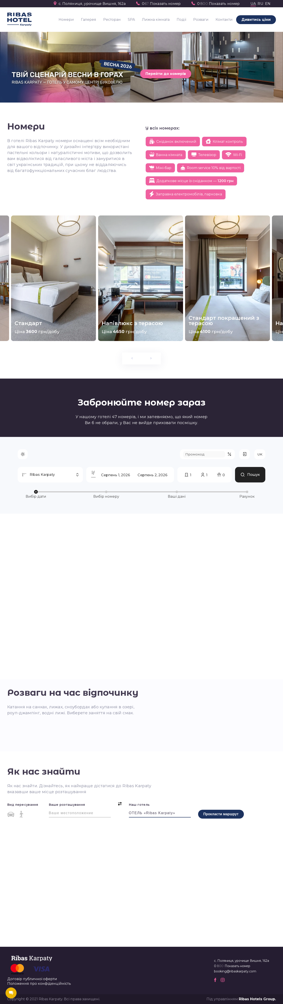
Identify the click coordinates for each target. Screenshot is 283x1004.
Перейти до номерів (165, 74)
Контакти (224, 19)
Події (181, 19)
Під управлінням (241, 999)
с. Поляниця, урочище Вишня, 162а (92, 4)
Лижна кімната (156, 19)
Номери (66, 19)
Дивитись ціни (256, 19)
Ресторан (112, 19)
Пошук (250, 453)
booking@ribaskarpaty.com (235, 971)
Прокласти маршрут (221, 814)
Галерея (88, 19)
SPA (131, 19)
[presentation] (131, 358)
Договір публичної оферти (32, 979)
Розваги (200, 19)
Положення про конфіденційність (39, 983)
